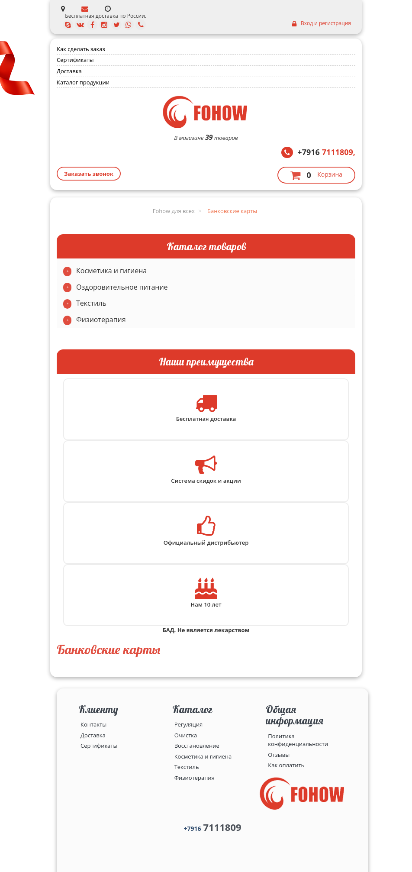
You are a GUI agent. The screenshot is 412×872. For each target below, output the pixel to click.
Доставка (69, 71)
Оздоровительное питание (122, 287)
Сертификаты (75, 60)
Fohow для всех (174, 211)
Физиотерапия (101, 319)
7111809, (326, 152)
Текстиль (91, 303)
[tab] (206, 271)
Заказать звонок (88, 174)
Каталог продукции (83, 82)
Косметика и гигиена (111, 270)
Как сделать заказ (81, 49)
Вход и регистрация (321, 23)
